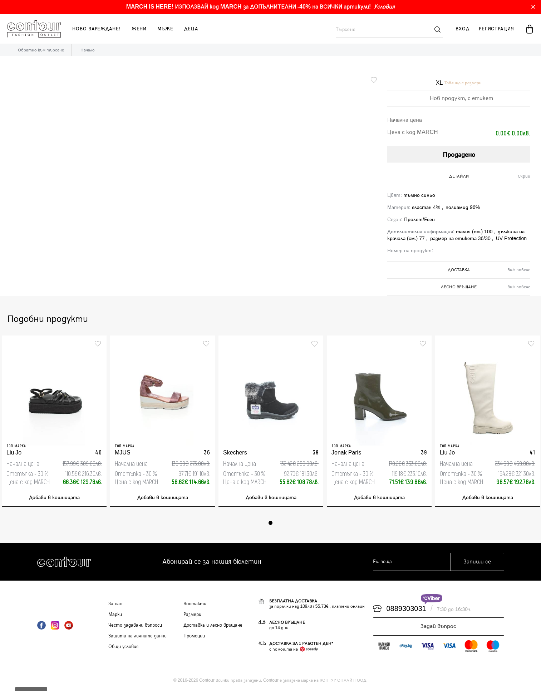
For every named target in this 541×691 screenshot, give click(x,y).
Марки (115, 614)
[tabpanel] (54, 421)
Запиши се (477, 561)
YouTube (68, 625)
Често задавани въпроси (135, 625)
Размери (192, 614)
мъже (165, 29)
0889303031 (406, 609)
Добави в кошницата (54, 497)
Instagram (55, 625)
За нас (115, 604)
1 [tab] (270, 523)
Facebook (41, 625)
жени (139, 29)
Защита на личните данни (137, 636)
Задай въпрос (438, 626)
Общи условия (123, 647)
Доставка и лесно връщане (212, 625)
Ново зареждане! (96, 29)
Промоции (194, 636)
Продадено (459, 155)
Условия (384, 7)
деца (191, 29)
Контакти (194, 604)
